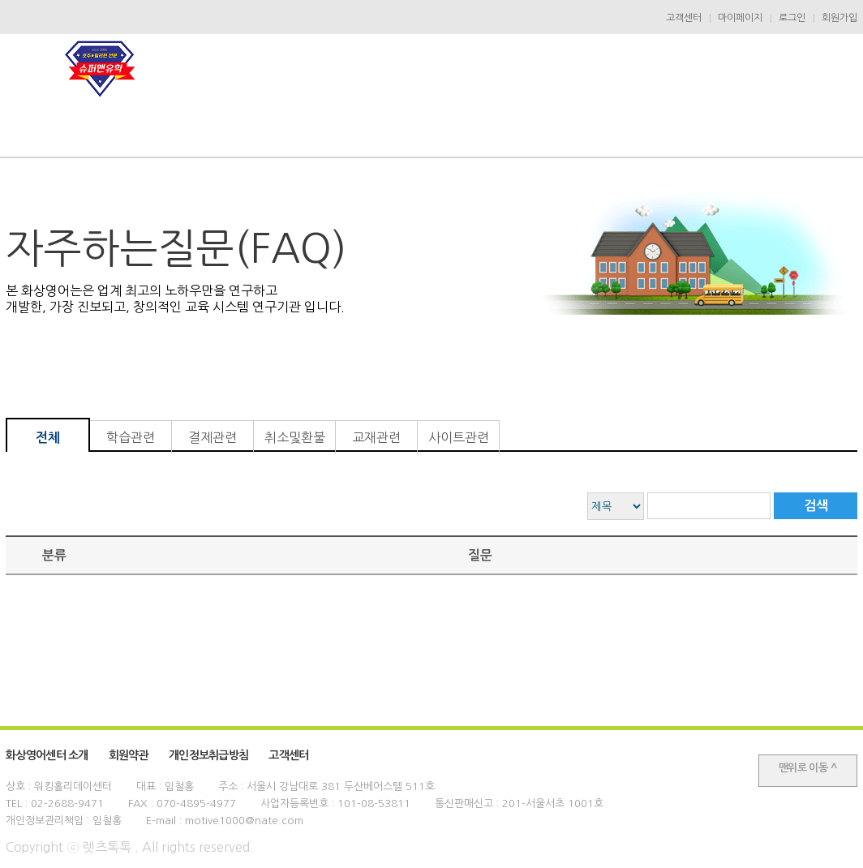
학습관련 (130, 437)
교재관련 (376, 437)
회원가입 (839, 18)
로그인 (792, 18)
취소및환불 (294, 437)
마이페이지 (740, 18)
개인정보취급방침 (208, 755)
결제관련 (212, 437)
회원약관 (128, 755)
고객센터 (684, 18)
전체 (48, 438)
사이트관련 (458, 437)
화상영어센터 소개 (47, 755)
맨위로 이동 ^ (808, 768)
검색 (816, 506)
